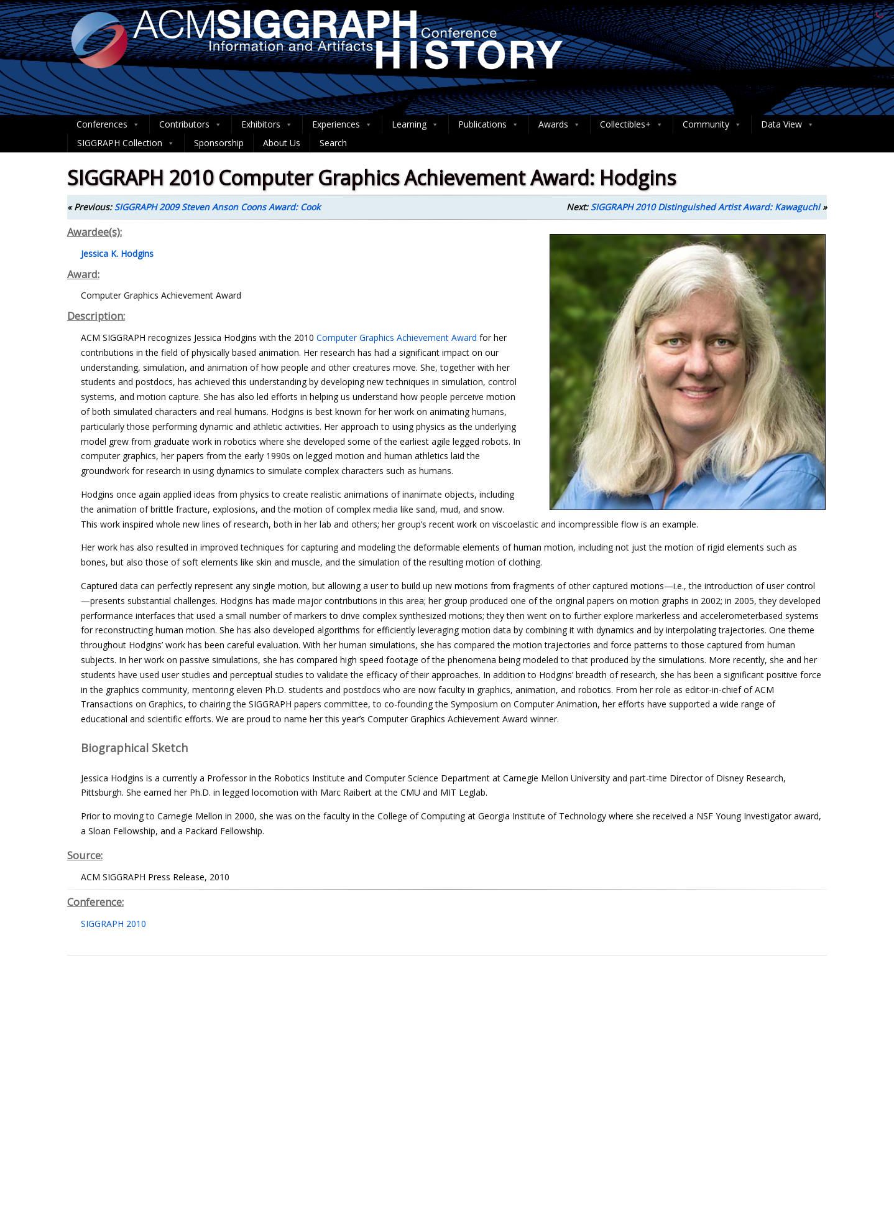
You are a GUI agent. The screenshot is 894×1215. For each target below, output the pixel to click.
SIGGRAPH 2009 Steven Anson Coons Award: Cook (217, 207)
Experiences (342, 124)
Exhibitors (267, 124)
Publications (488, 124)
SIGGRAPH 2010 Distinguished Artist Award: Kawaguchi (705, 207)
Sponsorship (219, 143)
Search (333, 143)
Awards (559, 124)
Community (712, 124)
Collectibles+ (631, 124)
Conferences (108, 124)
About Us (281, 143)
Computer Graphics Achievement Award (396, 337)
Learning (415, 124)
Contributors (190, 124)
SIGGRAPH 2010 (113, 923)
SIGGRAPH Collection (126, 143)
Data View (787, 124)
